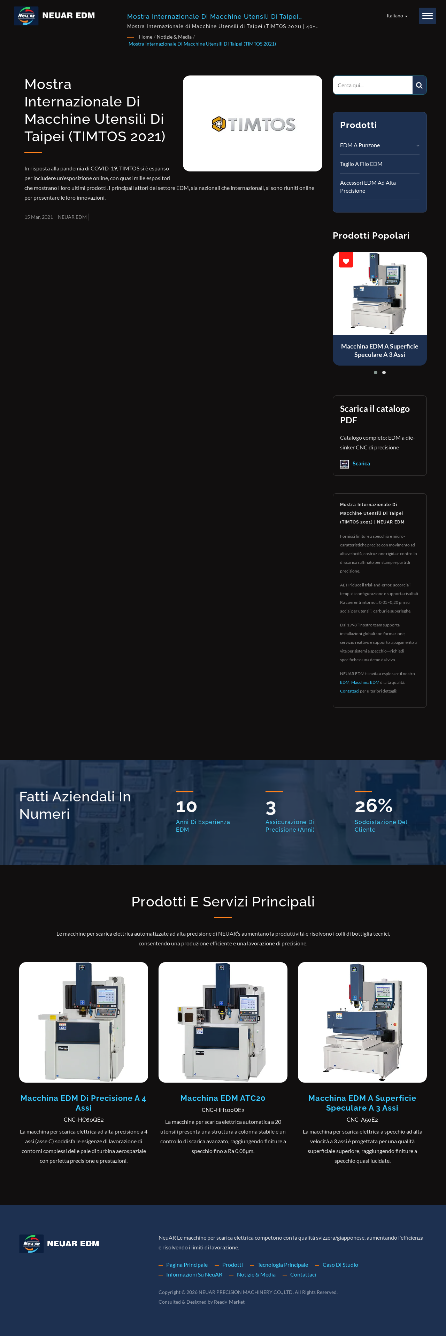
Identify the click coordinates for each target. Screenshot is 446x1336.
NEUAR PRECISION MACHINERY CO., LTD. (246, 1292)
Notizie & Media (174, 37)
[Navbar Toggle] (427, 16)
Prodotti (232, 1264)
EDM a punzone (360, 145)
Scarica (355, 464)
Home (145, 37)
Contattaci (349, 691)
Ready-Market (229, 1302)
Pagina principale (187, 1264)
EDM (344, 682)
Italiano (397, 15)
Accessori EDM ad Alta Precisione (368, 186)
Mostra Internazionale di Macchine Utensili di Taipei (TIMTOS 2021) (202, 44)
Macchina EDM (365, 682)
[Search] (373, 85)
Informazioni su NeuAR (194, 1274)
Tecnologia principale (282, 1264)
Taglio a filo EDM (361, 163)
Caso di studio (340, 1264)
